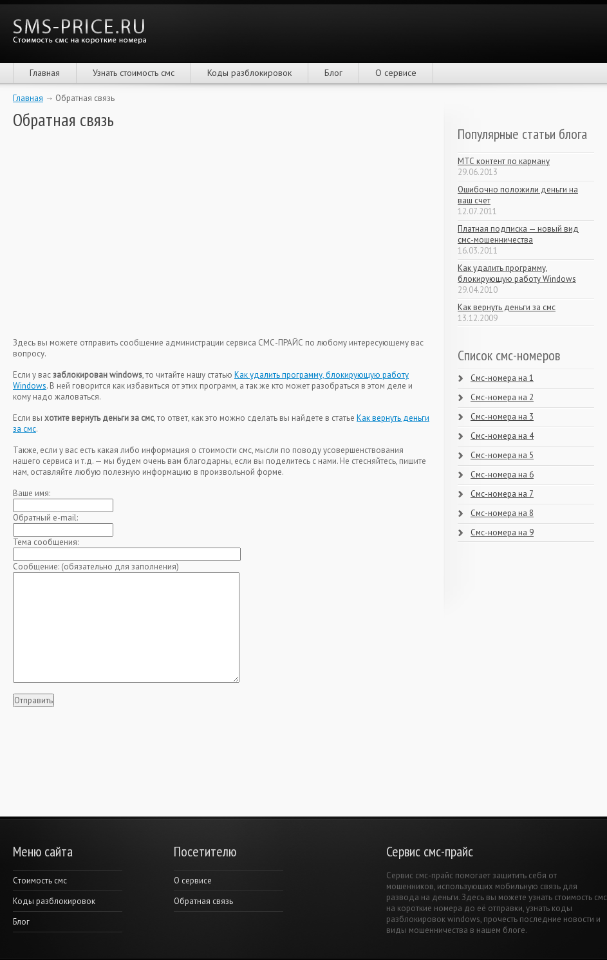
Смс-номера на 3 (502, 416)
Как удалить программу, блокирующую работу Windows (517, 273)
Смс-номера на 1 (502, 378)
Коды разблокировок (249, 72)
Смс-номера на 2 (502, 397)
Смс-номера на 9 (502, 532)
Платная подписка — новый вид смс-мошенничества (518, 234)
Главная (45, 72)
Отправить (33, 700)
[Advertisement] (109, 233)
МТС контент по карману (504, 161)
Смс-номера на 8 (502, 513)
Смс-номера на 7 (502, 493)
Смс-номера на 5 (502, 455)
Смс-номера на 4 (502, 435)
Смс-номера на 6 (502, 474)
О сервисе (395, 72)
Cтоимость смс (40, 880)
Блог (333, 72)
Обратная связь (203, 901)
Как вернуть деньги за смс (507, 307)
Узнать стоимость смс (133, 72)
